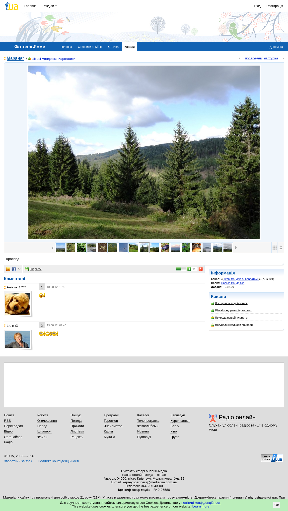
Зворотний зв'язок (18, 461)
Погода (76, 421)
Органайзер (13, 437)
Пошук (76, 415)
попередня (253, 58)
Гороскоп (111, 421)
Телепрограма (148, 421)
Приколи (77, 426)
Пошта (9, 415)
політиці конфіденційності (201, 503)
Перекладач (13, 426)
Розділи (48, 6)
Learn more (201, 506)
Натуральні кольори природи (232, 325)
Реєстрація (275, 6)
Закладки (177, 415)
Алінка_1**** (15, 287)
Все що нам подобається (229, 303)
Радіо (8, 442)
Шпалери (44, 431)
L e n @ (11, 326)
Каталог (143, 415)
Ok (277, 505)
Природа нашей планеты (229, 317)
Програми (111, 415)
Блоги (175, 426)
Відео (8, 431)
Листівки (77, 431)
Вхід (257, 6)
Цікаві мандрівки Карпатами (51, 59)
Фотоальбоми (147, 426)
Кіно (173, 431)
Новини (143, 431)
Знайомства (113, 426)
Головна (30, 6)
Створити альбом (90, 47)
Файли (42, 437)
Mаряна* (15, 58)
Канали (130, 47)
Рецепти (77, 437)
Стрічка (113, 47)
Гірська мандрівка (232, 282)
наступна (271, 58)
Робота (42, 415)
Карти (108, 431)
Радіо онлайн (237, 417)
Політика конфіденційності (58, 461)
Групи (174, 437)
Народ (42, 426)
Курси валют (180, 421)
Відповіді (144, 437)
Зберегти (33, 269)
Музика (109, 437)
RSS (7, 421)
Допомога (276, 47)
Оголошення (47, 421)
